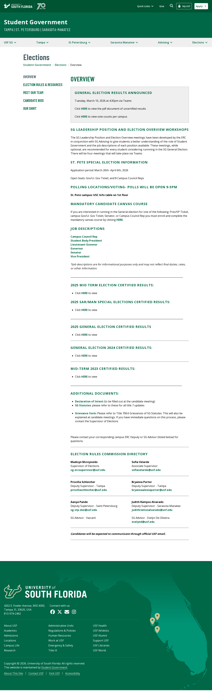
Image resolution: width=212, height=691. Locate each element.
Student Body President (86, 240)
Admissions (11, 636)
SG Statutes (83, 405)
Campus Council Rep (84, 236)
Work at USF (56, 641)
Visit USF (54, 674)
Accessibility (72, 674)
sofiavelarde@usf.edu (146, 470)
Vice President (80, 256)
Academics (10, 631)
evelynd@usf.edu (143, 522)
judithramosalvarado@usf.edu (152, 510)
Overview (29, 77)
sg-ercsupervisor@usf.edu (88, 470)
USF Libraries (101, 646)
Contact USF (36, 674)
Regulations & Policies (62, 631)
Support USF (101, 641)
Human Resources (59, 636)
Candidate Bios (33, 101)
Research (9, 651)
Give (161, 6)
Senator (76, 252)
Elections (60, 65)
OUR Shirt (30, 108)
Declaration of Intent (89, 401)
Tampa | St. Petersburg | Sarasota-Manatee (37, 29)
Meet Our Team (33, 93)
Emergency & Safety (60, 646)
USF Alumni (100, 636)
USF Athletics (101, 631)
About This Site (13, 674)
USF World (99, 651)
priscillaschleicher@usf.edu (89, 490)
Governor (77, 248)
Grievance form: (86, 413)
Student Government (35, 22)
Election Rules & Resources (42, 85)
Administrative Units (61, 626)
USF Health (100, 626)
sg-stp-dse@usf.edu (84, 510)
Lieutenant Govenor (84, 244)
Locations (10, 641)
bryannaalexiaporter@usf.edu (152, 490)
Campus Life (11, 646)
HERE (84, 108)
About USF (10, 626)
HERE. (120, 220)
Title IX (52, 651)
